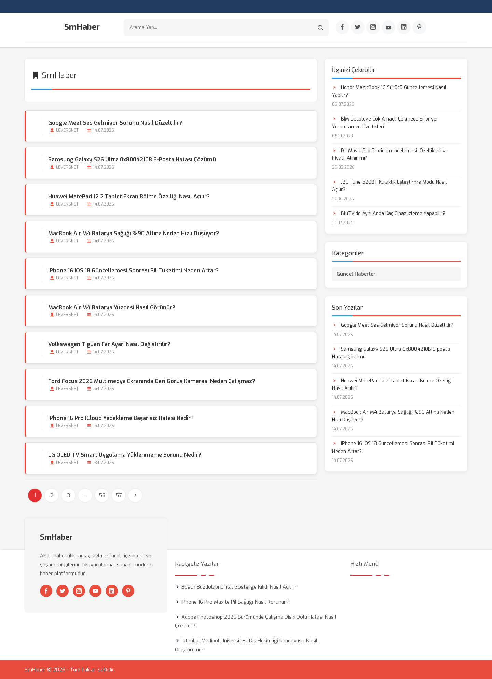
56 (102, 495)
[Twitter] (358, 27)
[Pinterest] (419, 27)
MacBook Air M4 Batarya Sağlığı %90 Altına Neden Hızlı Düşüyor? (133, 233)
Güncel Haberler (356, 273)
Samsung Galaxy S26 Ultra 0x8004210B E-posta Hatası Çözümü (132, 159)
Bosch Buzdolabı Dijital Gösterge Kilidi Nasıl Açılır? (239, 586)
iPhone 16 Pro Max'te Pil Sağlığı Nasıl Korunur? (235, 601)
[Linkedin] (404, 27)
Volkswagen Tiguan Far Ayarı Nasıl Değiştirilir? (109, 344)
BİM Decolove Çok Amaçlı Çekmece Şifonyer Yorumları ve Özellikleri (385, 122)
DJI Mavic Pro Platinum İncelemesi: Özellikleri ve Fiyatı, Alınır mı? (390, 154)
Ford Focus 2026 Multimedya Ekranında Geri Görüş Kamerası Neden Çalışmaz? (151, 380)
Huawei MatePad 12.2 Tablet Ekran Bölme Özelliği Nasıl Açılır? (129, 196)
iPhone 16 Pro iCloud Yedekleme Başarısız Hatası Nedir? (121, 418)
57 (118, 495)
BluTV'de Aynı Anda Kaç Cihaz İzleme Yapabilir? (388, 213)
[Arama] (320, 27)
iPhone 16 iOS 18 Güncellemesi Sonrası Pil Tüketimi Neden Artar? (133, 270)
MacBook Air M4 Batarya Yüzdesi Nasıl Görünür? (111, 307)
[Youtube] (388, 27)
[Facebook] (342, 27)
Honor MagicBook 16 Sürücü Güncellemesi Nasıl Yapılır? (389, 91)
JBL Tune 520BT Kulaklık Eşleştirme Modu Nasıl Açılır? (389, 186)
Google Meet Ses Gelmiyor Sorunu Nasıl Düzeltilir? (115, 122)
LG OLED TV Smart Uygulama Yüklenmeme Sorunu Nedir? (124, 454)
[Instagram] (373, 27)
